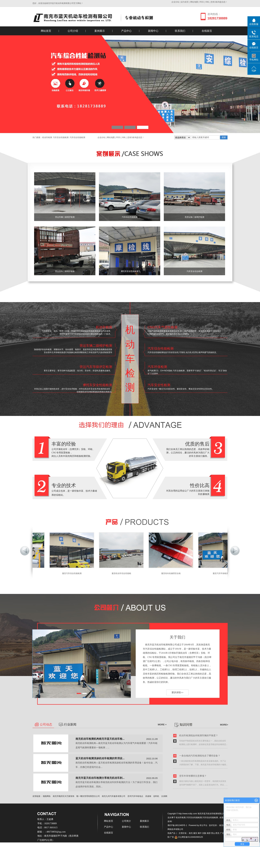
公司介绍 (73, 30)
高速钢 (148, 796)
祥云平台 (203, 825)
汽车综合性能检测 (77, 137)
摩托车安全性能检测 (129, 271)
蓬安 (195, 833)
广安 (172, 837)
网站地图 (194, 2)
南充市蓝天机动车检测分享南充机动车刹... (100, 777)
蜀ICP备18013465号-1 (177, 825)
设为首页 (185, 2)
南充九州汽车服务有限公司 (113, 796)
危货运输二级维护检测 (194, 217)
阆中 (200, 833)
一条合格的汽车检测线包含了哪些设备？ (199, 755)
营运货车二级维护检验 (65, 271)
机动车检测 (47, 137)
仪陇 (204, 833)
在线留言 (207, 30)
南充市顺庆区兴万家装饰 (63, 796)
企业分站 (175, 2)
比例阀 (164, 796)
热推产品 (171, 833)
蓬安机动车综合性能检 (123, 573)
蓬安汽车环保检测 (222, 573)
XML (207, 2)
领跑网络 (47, 796)
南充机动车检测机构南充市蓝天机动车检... (100, 738)
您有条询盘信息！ (219, 2)
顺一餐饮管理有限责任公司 (88, 796)
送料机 (156, 796)
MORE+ (223, 723)
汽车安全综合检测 (194, 271)
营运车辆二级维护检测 (65, 217)
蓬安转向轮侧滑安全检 (172, 573)
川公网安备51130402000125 (189, 837)
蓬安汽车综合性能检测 (73, 573)
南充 (191, 833)
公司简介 (126, 821)
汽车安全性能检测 (61, 137)
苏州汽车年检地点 (135, 796)
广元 (222, 833)
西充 (217, 833)
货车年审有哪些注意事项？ (193, 776)
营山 (213, 833)
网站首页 (46, 30)
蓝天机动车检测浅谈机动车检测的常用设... (100, 758)
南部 (209, 833)
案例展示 (99, 30)
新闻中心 (153, 30)
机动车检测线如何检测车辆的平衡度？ (198, 735)
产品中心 (126, 30)
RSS (202, 2)
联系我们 (180, 30)
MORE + (162, 724)
